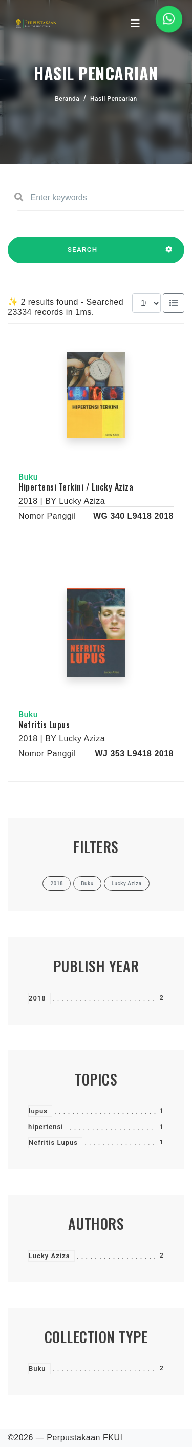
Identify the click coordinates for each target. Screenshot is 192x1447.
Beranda (67, 98)
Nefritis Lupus (44, 724)
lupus (38, 1111)
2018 (37, 998)
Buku (37, 1368)
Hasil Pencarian (113, 98)
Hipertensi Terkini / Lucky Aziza (75, 487)
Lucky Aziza (49, 1256)
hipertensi (45, 1127)
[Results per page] (146, 303)
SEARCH (82, 254)
